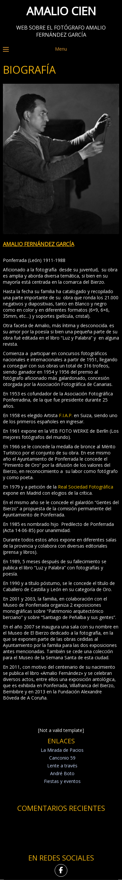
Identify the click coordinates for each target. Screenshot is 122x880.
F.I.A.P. (66, 415)
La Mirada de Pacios (62, 750)
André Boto (62, 773)
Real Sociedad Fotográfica (85, 487)
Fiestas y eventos (62, 781)
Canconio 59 (62, 758)
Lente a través (62, 765)
